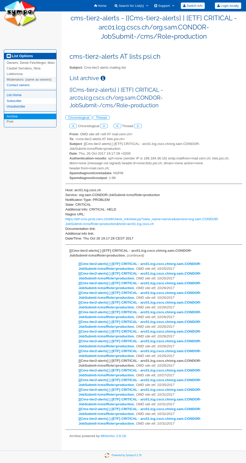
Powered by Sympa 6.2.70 (126, 455)
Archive (12, 116)
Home (100, 6)
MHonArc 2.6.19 (113, 436)
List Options (20, 56)
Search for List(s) (129, 6)
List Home (14, 95)
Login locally (228, 6)
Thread (101, 118)
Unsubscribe (16, 106)
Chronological (78, 118)
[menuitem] (100, 5)
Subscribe (14, 101)
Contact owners (18, 85)
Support (162, 6)
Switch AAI (192, 6)
